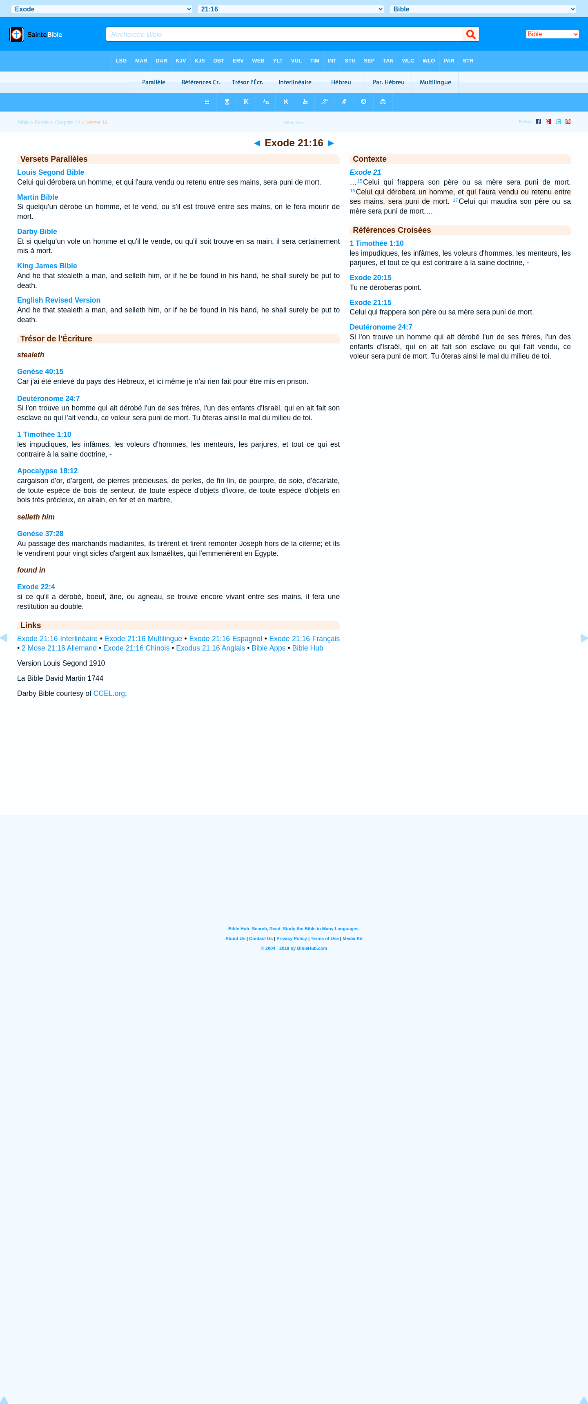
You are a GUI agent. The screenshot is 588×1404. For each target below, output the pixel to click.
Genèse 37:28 (40, 534)
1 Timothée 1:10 (44, 434)
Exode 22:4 (36, 587)
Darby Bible (37, 231)
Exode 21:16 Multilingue (143, 639)
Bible (23, 122)
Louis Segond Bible (50, 172)
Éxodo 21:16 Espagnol (225, 639)
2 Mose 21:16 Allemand (59, 648)
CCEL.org (109, 693)
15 (359, 180)
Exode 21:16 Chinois (136, 648)
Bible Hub (307, 648)
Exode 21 (365, 172)
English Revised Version (58, 300)
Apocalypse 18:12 (47, 471)
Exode (42, 122)
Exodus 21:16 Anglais (210, 648)
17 (455, 200)
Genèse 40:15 (40, 372)
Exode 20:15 (371, 278)
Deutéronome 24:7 (48, 398)
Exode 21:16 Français (305, 639)
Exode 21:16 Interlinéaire (57, 639)
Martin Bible (37, 197)
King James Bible (47, 266)
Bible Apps (268, 648)
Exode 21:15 (371, 303)
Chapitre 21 (68, 122)
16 (352, 190)
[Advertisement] (294, 764)
